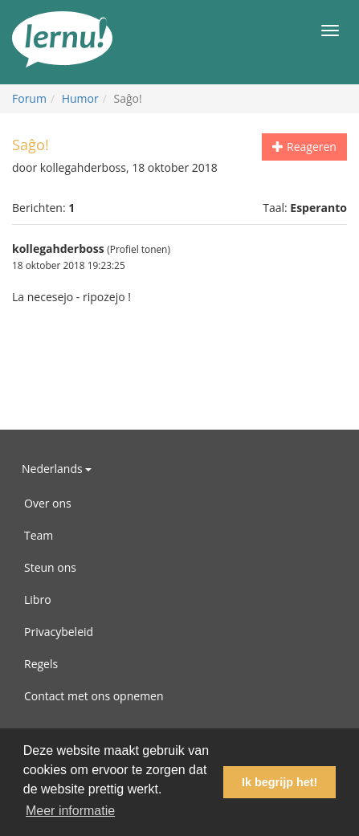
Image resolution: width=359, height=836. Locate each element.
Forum (29, 98)
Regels (41, 663)
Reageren (304, 146)
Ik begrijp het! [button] (279, 782)
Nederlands (57, 468)
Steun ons (50, 567)
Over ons (47, 503)
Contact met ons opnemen (94, 695)
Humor (80, 98)
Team (38, 535)
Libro (37, 599)
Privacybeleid (58, 631)
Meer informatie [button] (70, 811)
